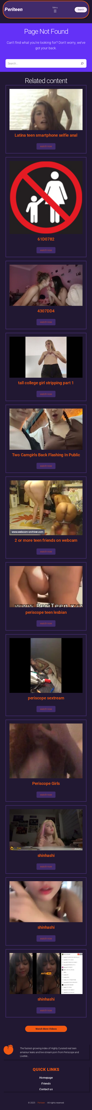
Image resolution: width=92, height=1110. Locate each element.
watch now (46, 146)
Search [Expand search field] (81, 9)
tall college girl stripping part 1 (46, 382)
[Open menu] (55, 11)
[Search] (82, 63)
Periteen (14, 9)
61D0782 (46, 239)
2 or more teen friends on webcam (46, 540)
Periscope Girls (46, 783)
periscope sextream (46, 698)
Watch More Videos (46, 1028)
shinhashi (46, 855)
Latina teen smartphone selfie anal (46, 135)
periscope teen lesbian (46, 612)
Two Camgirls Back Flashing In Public (46, 454)
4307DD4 (46, 311)
